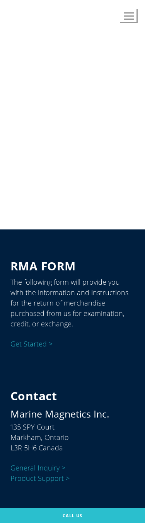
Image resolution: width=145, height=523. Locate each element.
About (81, 183)
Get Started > (31, 344)
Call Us (72, 515)
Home (13, 183)
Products (47, 183)
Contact (113, 183)
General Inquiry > (37, 468)
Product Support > (40, 478)
